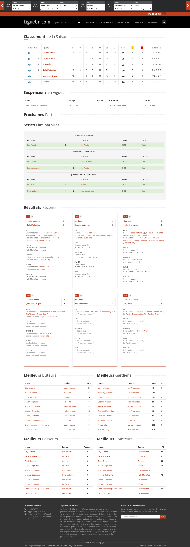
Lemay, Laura (103, 388)
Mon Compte (153, 22)
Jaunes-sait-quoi (46, 9)
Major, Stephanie (32, 402)
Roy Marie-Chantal (42, 240)
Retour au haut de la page (95, 542)
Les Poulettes (45, 5)
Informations (123, 22)
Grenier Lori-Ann (43, 314)
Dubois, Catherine (32, 415)
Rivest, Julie (102, 425)
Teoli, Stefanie (30, 397)
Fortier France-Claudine (139, 235)
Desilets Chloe (153, 314)
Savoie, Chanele (104, 406)
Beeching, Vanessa (105, 392)
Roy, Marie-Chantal (32, 406)
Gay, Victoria (30, 388)
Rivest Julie (88, 238)
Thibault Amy (45, 259)
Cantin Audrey (44, 311)
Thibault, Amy (103, 429)
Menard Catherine (144, 272)
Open (164, 13)
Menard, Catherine (32, 411)
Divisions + (90, 22)
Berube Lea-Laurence (92, 311)
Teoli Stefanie (87, 233)
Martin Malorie (45, 238)
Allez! (163, 517)
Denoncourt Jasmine (97, 235)
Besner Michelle (45, 233)
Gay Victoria (30, 314)
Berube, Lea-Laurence (34, 420)
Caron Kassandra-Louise (49, 257)
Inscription (138, 22)
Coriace (90, 5)
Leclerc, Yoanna (104, 402)
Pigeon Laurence (47, 316)
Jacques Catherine (144, 238)
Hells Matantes (18, 5)
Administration (160, 545)
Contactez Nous (106, 22)
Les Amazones (65, 9)
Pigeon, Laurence (105, 397)
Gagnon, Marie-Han (106, 411)
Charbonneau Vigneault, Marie (37, 425)
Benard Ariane (138, 314)
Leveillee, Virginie (105, 415)
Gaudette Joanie (108, 311)
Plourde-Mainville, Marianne (36, 105)
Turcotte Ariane (44, 333)
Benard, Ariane (31, 392)
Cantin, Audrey (30, 429)
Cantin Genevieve (58, 311)
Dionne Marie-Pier (49, 235)
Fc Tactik (16, 9)
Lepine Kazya (136, 259)
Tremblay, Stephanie (106, 420)
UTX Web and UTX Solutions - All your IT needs (63, 545)
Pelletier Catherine (139, 240)
